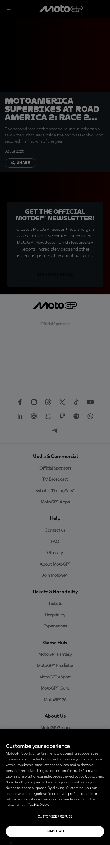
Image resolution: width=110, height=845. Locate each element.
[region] (55, 787)
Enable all (55, 831)
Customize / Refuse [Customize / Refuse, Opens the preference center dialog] (55, 816)
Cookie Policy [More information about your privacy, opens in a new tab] (38, 805)
